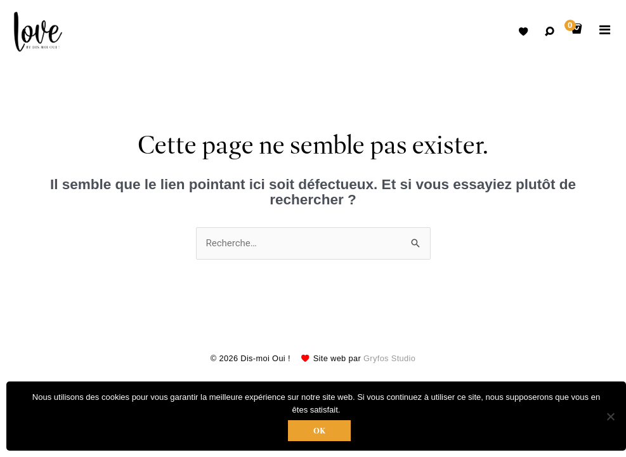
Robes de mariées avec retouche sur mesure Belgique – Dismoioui (38, 31)
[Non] (610, 416)
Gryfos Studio (389, 358)
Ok (319, 430)
